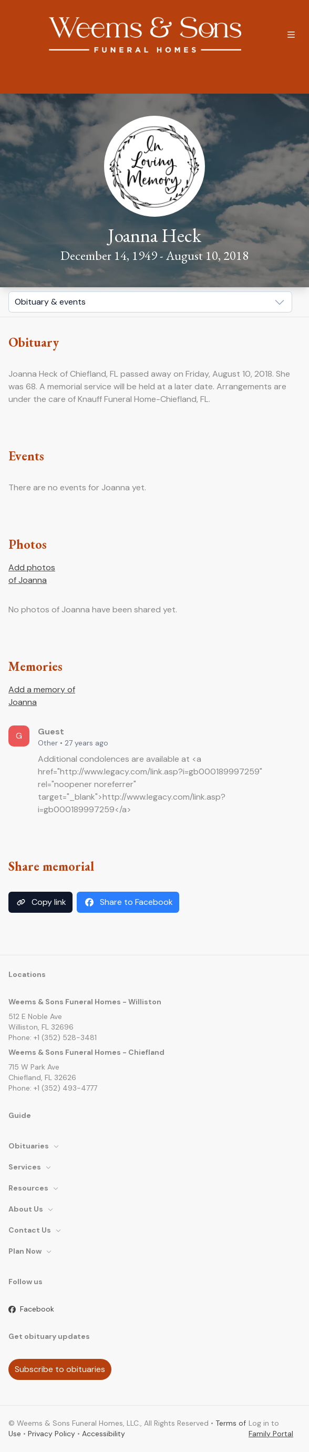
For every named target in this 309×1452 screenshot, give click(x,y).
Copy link (40, 902)
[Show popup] (150, 301)
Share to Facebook (128, 902)
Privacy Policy (51, 1433)
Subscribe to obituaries (60, 1369)
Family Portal (271, 1433)
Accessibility (103, 1433)
